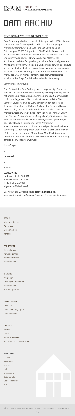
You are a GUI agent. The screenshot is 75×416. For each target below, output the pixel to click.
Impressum (9, 373)
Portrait (7, 329)
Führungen (8, 226)
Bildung (8, 273)
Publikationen (10, 261)
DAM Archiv (9, 305)
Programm (9, 246)
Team (6, 333)
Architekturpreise (11, 257)
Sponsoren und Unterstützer (16, 341)
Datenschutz (9, 377)
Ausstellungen (10, 250)
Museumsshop (10, 230)
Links (6, 369)
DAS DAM (8, 325)
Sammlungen (10, 301)
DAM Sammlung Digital (14, 309)
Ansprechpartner (11, 289)
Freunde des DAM (12, 337)
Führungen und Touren (14, 281)
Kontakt (7, 234)
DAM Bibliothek (10, 313)
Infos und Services (12, 222)
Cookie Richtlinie (11, 380)
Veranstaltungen (11, 254)
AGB (5, 384)
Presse (7, 365)
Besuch (7, 218)
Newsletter (8, 361)
